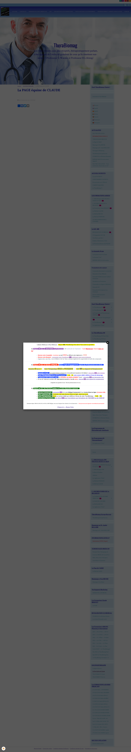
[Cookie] (3, 748)
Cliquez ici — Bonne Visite (65, 407)
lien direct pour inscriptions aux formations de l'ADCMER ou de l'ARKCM (79, 398)
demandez (86, 377)
